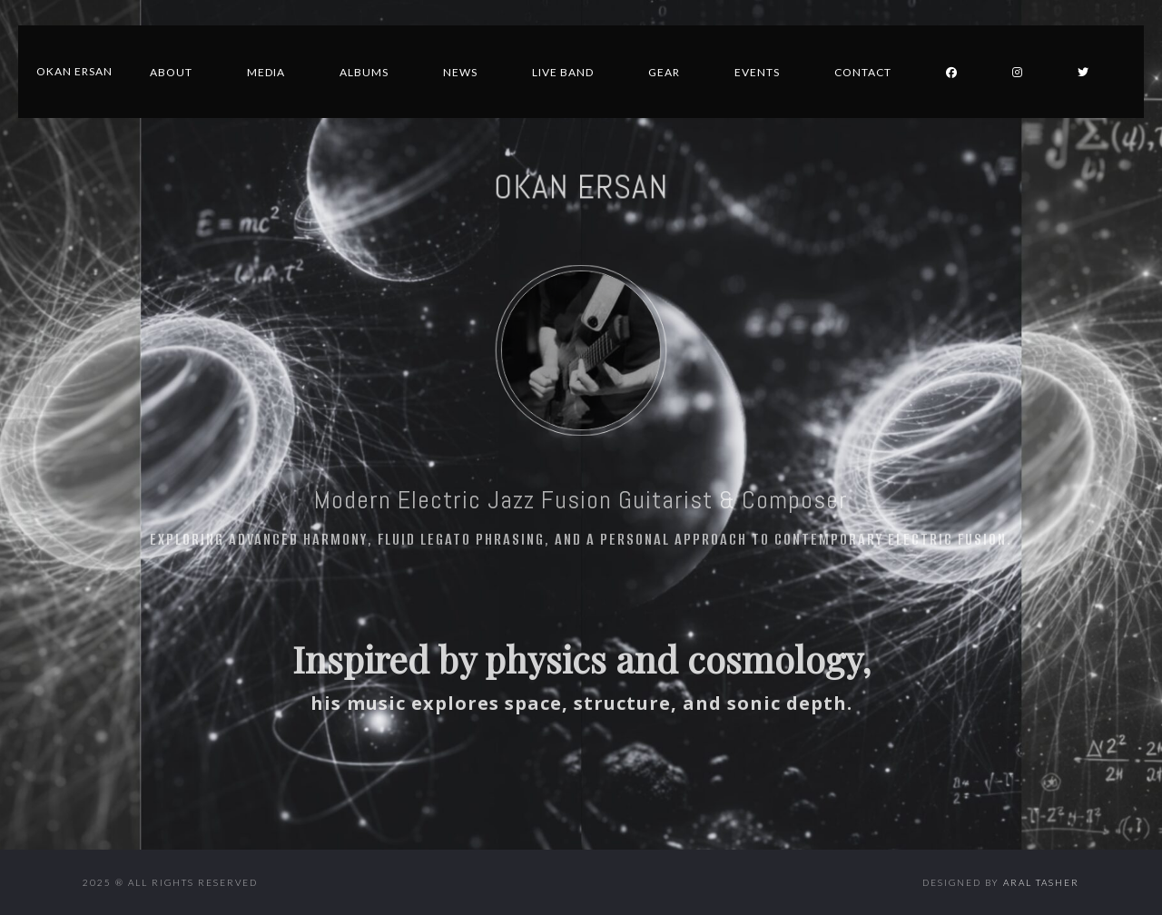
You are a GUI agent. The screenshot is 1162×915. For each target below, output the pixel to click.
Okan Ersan (74, 70)
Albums (364, 72)
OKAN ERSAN (581, 187)
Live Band (563, 72)
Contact (862, 72)
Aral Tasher (1041, 882)
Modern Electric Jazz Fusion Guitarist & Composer (581, 500)
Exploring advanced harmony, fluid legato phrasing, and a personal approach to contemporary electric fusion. (581, 539)
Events (757, 72)
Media (266, 72)
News (460, 72)
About (171, 72)
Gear (664, 72)
